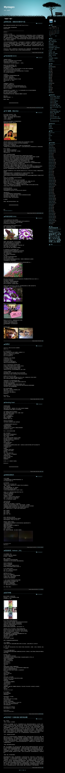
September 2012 (52, 151)
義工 (49, 86)
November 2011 (51, 163)
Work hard (57, 231)
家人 (49, 68)
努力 (54, 234)
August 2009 (51, 204)
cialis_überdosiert (53, 118)
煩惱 (39, 107)
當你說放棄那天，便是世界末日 (54, 47)
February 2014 (51, 144)
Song (51, 231)
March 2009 (51, 211)
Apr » (56, 35)
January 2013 (51, 147)
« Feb (50, 35)
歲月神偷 (8, 592)
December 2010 (51, 180)
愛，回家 (50, 56)
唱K (57, 234)
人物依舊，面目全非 (52, 40)
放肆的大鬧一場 (51, 61)
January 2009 (51, 214)
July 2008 (50, 223)
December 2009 (51, 198)
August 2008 (51, 222)
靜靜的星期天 (9, 475)
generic (51, 107)
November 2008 (51, 217)
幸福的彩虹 (51, 59)
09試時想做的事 (53, 228)
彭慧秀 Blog (51, 128)
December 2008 (51, 216)
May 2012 (50, 154)
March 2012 (51, 157)
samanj (51, 101)
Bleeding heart (10, 402)
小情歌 (55, 102)
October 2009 (51, 201)
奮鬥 (52, 236)
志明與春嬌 (56, 101)
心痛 (58, 236)
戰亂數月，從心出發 (52, 55)
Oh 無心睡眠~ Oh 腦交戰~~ (53, 58)
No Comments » (40, 23)
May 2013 (50, 145)
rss (57, 230)
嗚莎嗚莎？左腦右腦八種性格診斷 (16, 717)
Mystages (9, 7)
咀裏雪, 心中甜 (51, 43)
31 (54, 34)
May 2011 (50, 172)
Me (10, 18)
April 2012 (50, 156)
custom (51, 99)
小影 (49, 137)
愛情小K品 (51, 237)
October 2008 (51, 219)
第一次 (55, 240)
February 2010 (51, 195)
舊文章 (50, 87)
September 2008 (52, 220)
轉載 (49, 90)
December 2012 (51, 148)
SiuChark (50, 135)
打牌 (54, 237)
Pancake (50, 125)
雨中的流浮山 (57, 98)
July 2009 (50, 205)
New (53, 230)
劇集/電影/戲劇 (39, 213)
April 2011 (50, 174)
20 (50, 109)
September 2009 (52, 202)
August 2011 (51, 168)
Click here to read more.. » (8, 210)
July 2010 (50, 187)
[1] (19, 770)
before (51, 105)
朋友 (49, 74)
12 (57, 30)
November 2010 (51, 181)
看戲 (52, 240)
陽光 (58, 242)
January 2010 (51, 196)
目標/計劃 (41, 547)
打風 (56, 237)
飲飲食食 (50, 92)
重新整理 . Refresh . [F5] (13, 550)
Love (51, 230)
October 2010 (51, 183)
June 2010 (50, 189)
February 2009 (51, 213)
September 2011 (52, 166)
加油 (51, 234)
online (51, 104)
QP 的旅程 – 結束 (56, 116)
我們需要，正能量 (52, 52)
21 (49, 33)
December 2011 (51, 162)
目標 (50, 240)
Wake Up (54, 231)
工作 (37, 547)
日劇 (58, 237)
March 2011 (51, 175)
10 (54, 30)
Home (6, 18)
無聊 (42, 52)
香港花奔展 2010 (10, 216)
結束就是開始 (51, 44)
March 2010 (51, 193)
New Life (55, 230)
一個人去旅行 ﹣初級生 (53, 49)
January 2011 (51, 178)
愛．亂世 (50, 50)
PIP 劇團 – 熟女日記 (12, 111)
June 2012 (50, 153)
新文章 (50, 72)
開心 (55, 242)
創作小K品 (57, 233)
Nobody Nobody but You (53, 46)
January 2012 (51, 160)
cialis (51, 111)
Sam (51, 96)
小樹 (55, 236)
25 (55, 33)
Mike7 (50, 134)
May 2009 (50, 208)
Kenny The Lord (51, 132)
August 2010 (51, 186)
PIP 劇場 (50, 126)
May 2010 (50, 190)
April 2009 (50, 210)
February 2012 (51, 159)
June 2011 (50, 171)
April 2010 (50, 192)
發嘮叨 (7, 344)
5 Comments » (40, 57)
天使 (54, 99)
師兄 (49, 138)
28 (49, 34)
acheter (51, 102)
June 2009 (50, 207)
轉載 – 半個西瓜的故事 (53, 41)
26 (57, 33)
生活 (40, 107)
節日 (49, 84)
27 (58, 33)
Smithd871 (52, 98)
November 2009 (51, 199)
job (49, 230)
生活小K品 (56, 239)
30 (52, 34)
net (50, 115)
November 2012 (51, 150)
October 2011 (51, 165)
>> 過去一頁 (24, 770)
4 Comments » (40, 404)
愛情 (40, 471)
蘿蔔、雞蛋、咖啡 (57, 105)
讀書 (42, 107)
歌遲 (37, 107)
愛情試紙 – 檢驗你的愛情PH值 (15, 22)
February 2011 (51, 177)
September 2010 (52, 184)
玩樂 (49, 80)
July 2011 (50, 169)
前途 (54, 232)
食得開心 (50, 140)
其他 (49, 65)
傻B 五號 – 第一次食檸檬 (53, 53)
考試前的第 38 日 (11, 56)
